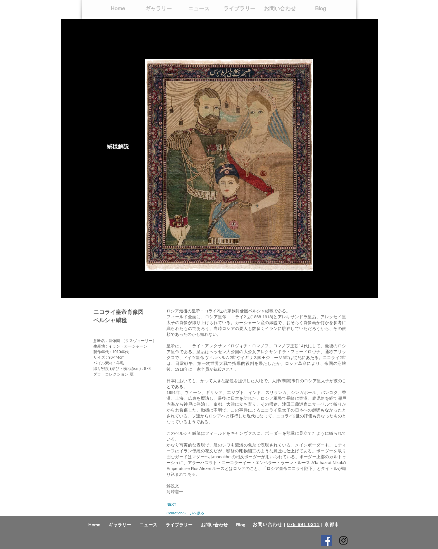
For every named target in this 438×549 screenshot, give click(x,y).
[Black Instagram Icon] (343, 540)
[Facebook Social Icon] (326, 540)
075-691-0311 (303, 524)
